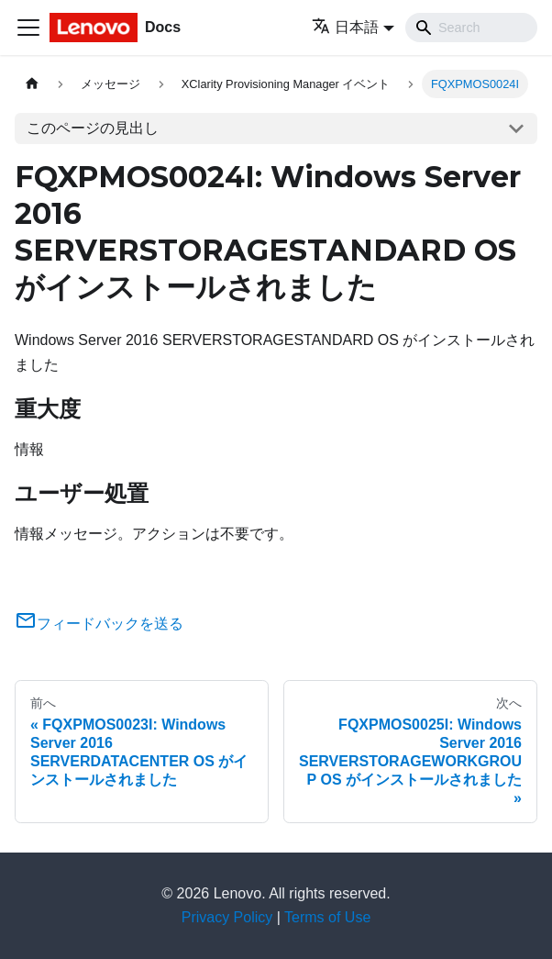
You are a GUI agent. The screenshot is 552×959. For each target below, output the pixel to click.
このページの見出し (93, 128)
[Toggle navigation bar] (28, 27)
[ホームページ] (32, 84)
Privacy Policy (227, 917)
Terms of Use (327, 917)
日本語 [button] (345, 27)
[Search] (471, 27)
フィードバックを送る (99, 623)
